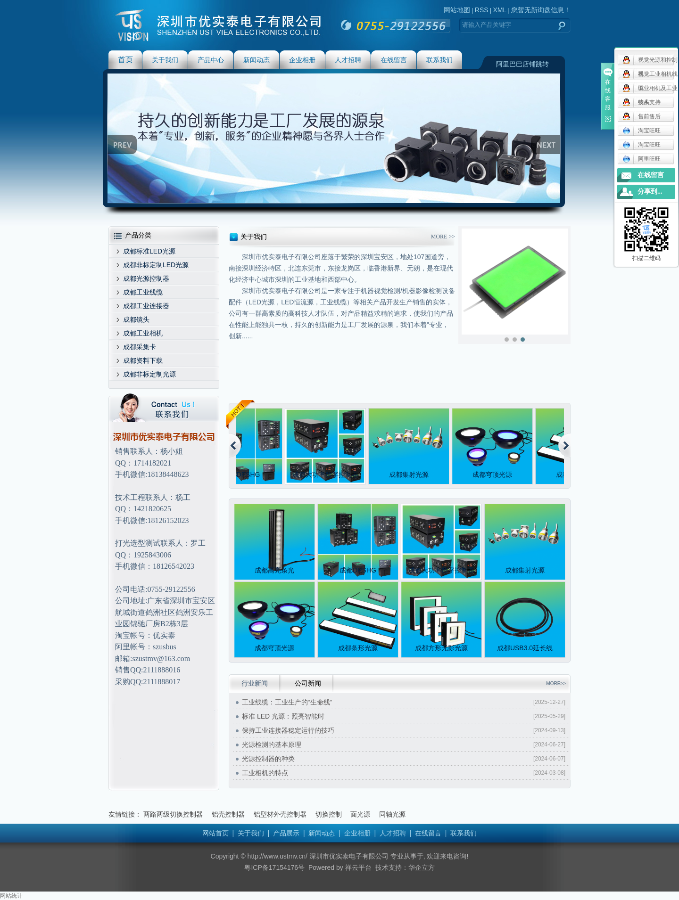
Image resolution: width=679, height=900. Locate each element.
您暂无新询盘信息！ (541, 10)
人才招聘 (348, 60)
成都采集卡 (139, 347)
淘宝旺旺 (641, 130)
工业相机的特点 (265, 773)
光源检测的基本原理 (271, 744)
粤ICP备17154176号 (274, 867)
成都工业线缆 (143, 292)
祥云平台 (358, 867)
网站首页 (215, 833)
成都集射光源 (411, 474)
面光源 (360, 814)
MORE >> (443, 236)
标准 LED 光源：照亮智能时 (283, 716)
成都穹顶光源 (494, 474)
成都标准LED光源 (149, 251)
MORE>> (556, 683)
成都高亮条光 (274, 570)
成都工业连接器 (146, 306)
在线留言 (394, 60)
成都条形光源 (358, 648)
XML (499, 10)
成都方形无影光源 (441, 648)
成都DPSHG (243, 474)
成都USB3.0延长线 (525, 648)
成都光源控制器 (146, 278)
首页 (125, 60)
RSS (482, 10)
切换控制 (328, 814)
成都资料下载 (143, 360)
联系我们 (439, 60)
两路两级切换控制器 (173, 814)
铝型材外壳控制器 (280, 814)
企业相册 (302, 60)
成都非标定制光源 (149, 374)
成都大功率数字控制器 (327, 474)
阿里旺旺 (641, 159)
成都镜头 (136, 319)
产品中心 (211, 60)
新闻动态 (256, 60)
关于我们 (165, 60)
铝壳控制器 (228, 814)
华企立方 (421, 867)
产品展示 (286, 833)
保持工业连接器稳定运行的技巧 (288, 730)
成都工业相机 (143, 333)
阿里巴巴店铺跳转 (522, 64)
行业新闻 (254, 683)
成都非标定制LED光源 (156, 265)
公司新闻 (308, 683)
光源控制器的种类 (268, 758)
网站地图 (457, 10)
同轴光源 (392, 814)
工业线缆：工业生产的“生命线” (287, 702)
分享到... (650, 191)
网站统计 (11, 895)
